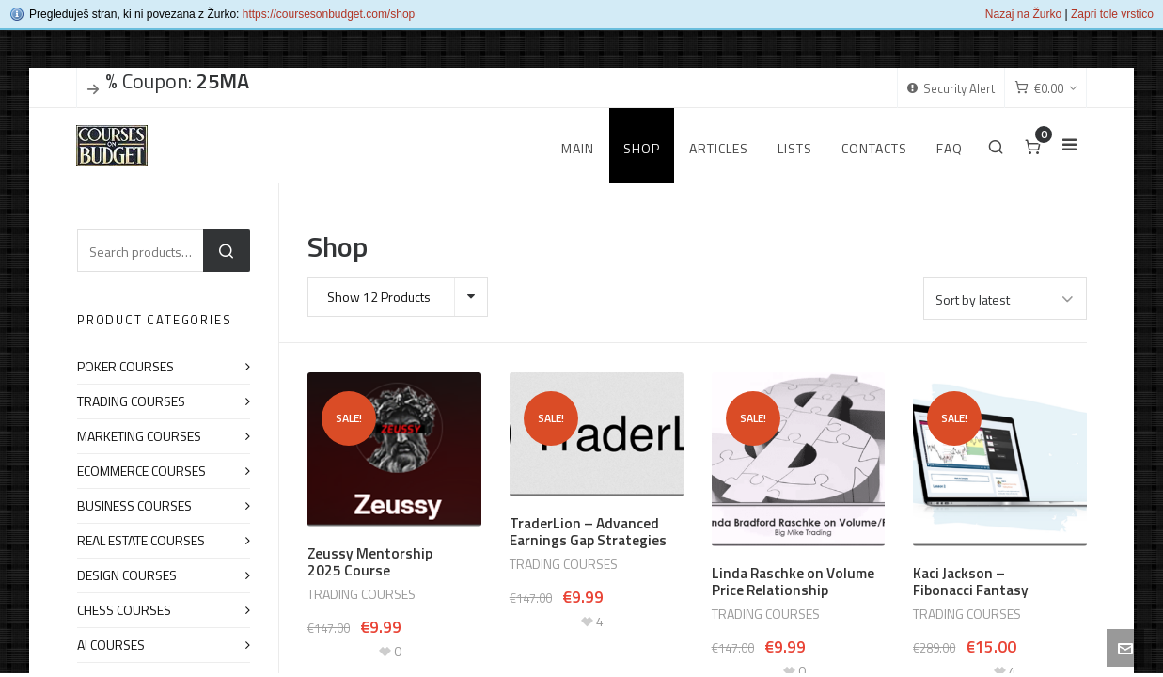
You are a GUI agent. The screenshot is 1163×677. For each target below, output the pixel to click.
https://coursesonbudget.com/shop (329, 14)
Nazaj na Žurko (1023, 14)
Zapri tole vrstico (1112, 14)
